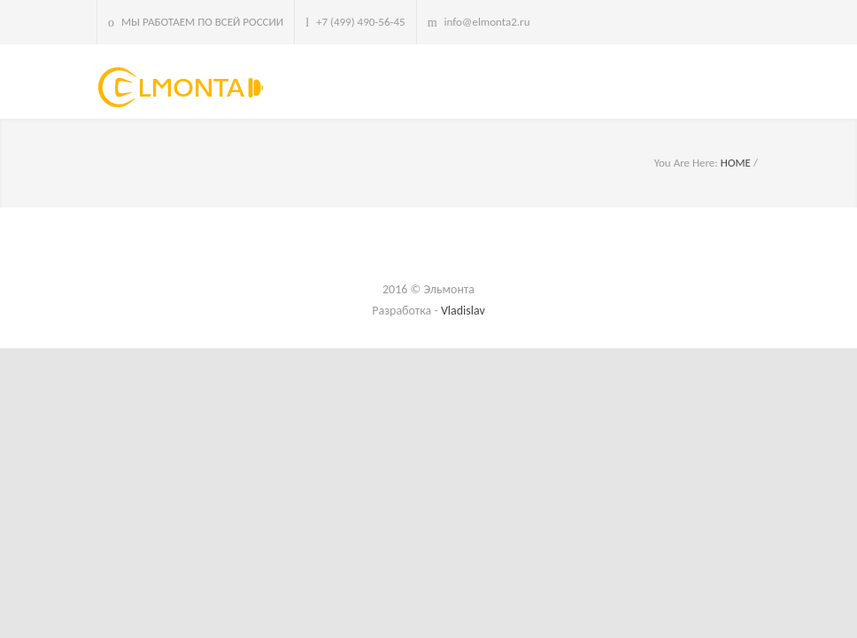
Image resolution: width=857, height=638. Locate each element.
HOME (736, 162)
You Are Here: (686, 162)
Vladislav (463, 310)
